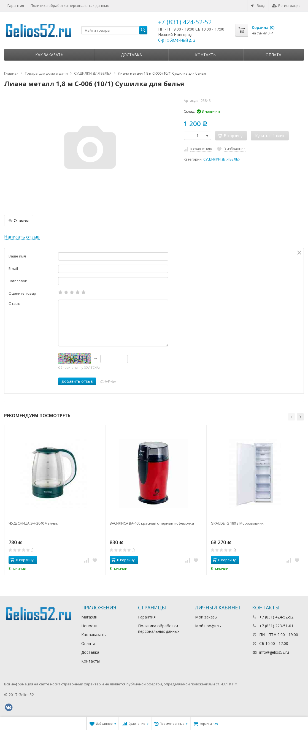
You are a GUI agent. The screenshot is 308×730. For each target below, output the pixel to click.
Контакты (206, 54)
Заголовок (18, 280)
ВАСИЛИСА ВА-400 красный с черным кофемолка (152, 523)
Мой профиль (208, 625)
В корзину (22, 559)
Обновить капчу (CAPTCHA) (78, 367)
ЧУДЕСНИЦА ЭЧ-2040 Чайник (33, 523)
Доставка (131, 54)
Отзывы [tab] (19, 220)
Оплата (273, 54)
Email (13, 268)
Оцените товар (22, 293)
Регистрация (286, 5)
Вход (258, 5)
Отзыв (14, 303)
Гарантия (15, 5)
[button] (291, 416)
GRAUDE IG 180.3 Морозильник (237, 523)
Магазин (89, 617)
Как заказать (49, 54)
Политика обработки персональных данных (70, 5)
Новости (89, 625)
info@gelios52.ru (274, 652)
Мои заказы (206, 617)
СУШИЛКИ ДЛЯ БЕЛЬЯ (222, 159)
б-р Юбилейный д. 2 (176, 40)
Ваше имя (17, 256)
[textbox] (114, 30)
